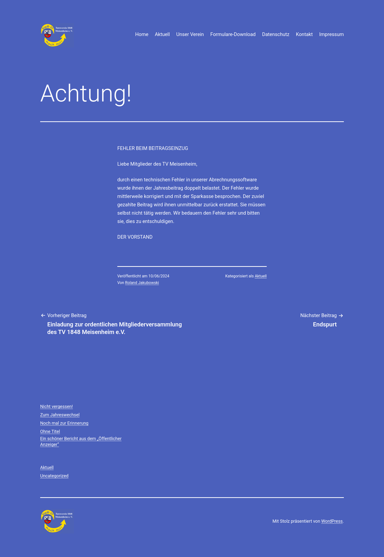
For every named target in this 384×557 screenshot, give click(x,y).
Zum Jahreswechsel (60, 414)
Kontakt (304, 34)
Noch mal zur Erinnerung (64, 423)
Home (141, 34)
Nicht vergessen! (56, 406)
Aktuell (162, 34)
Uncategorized (54, 475)
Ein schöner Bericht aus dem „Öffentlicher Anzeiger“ (80, 441)
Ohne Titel (50, 431)
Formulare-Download (233, 34)
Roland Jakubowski (142, 282)
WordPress (332, 521)
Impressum (331, 34)
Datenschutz (275, 34)
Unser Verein (190, 34)
